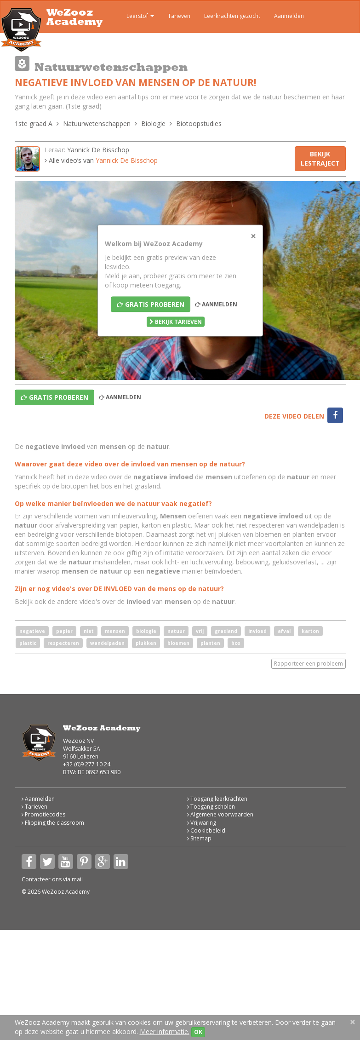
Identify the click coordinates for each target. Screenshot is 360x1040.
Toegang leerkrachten (217, 799)
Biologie (153, 123)
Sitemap (199, 838)
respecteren (63, 643)
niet (89, 631)
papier (64, 631)
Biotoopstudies (199, 123)
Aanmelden (289, 16)
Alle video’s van (101, 160)
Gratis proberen (150, 304)
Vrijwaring (201, 823)
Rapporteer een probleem (308, 663)
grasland (226, 631)
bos (235, 643)
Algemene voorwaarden (220, 814)
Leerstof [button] (133, 17)
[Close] (253, 236)
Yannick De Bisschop (98, 149)
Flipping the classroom (53, 823)
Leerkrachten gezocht (232, 16)
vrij (200, 631)
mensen (115, 631)
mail (77, 879)
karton (310, 631)
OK (198, 1032)
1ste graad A (33, 123)
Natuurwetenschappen (97, 123)
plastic (27, 643)
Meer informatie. (164, 1031)
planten (210, 643)
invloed (257, 631)
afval (284, 631)
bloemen (178, 643)
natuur (176, 631)
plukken (146, 643)
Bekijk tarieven (175, 322)
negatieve (32, 631)
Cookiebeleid (206, 830)
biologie (146, 631)
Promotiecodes (43, 814)
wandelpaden (107, 643)
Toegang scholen (211, 806)
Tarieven (179, 16)
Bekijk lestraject (320, 158)
